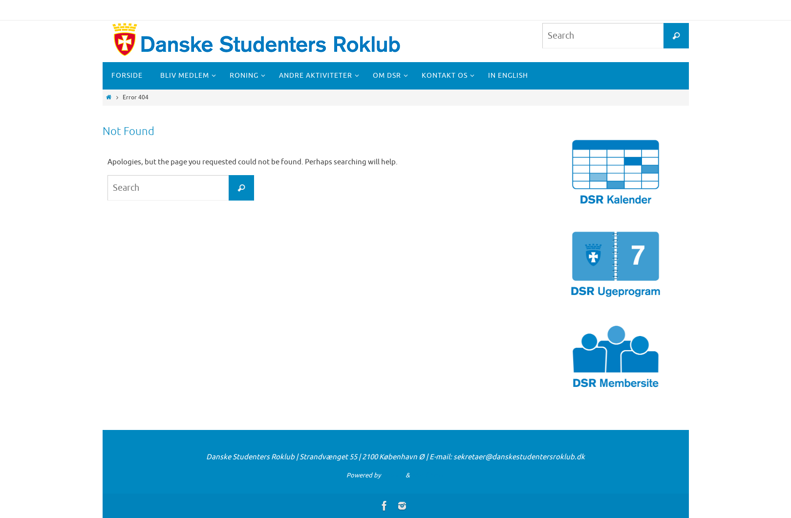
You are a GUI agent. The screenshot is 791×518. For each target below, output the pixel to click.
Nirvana (393, 475)
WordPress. (428, 475)
